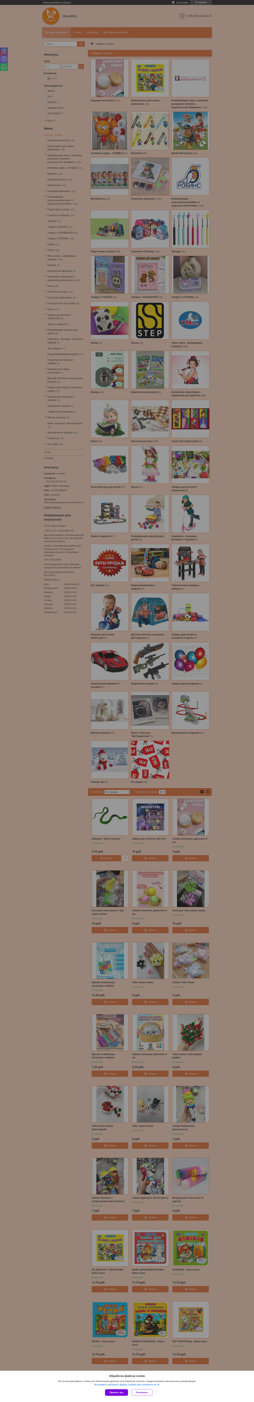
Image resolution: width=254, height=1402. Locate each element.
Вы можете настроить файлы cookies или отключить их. (125, 1384)
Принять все (117, 1392)
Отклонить (142, 1392)
